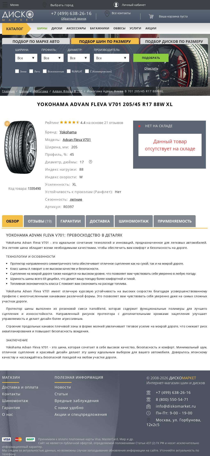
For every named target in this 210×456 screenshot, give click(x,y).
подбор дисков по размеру (174, 41)
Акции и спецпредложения (81, 414)
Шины (42, 28)
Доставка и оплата (20, 387)
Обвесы (119, 28)
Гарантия (11, 407)
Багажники (99, 28)
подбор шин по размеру (105, 41)
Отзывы (39, 221)
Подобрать (151, 58)
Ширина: (22, 50)
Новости (63, 387)
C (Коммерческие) (98, 71)
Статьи (61, 393)
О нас (7, 414)
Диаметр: (75, 50)
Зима (20, 71)
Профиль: (49, 50)
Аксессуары (76, 28)
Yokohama (68, 132)
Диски (56, 28)
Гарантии (70, 221)
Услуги (135, 28)
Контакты (11, 393)
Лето (35, 71)
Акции (150, 28)
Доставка (100, 221)
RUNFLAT (74, 71)
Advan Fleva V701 (77, 139)
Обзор (12, 221)
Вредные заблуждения (77, 400)
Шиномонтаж (134, 221)
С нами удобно (69, 407)
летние (76, 199)
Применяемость (175, 221)
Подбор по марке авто (36, 41)
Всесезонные (53, 71)
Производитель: (107, 50)
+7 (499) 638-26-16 (71, 13)
